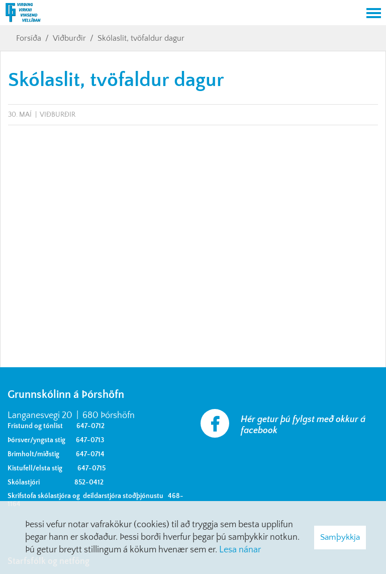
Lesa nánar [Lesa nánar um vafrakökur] (240, 550)
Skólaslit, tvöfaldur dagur (141, 38)
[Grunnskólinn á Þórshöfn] (180, 14)
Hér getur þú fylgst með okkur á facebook (303, 425)
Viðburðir (69, 38)
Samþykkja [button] (340, 537)
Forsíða (28, 38)
